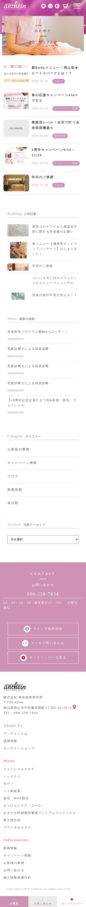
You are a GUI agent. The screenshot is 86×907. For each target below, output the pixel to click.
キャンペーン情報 (22, 463)
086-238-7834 (43, 593)
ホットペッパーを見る (43, 657)
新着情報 (14, 489)
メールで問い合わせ (43, 643)
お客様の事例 (18, 449)
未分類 (12, 503)
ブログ (12, 476)
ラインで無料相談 (43, 628)
